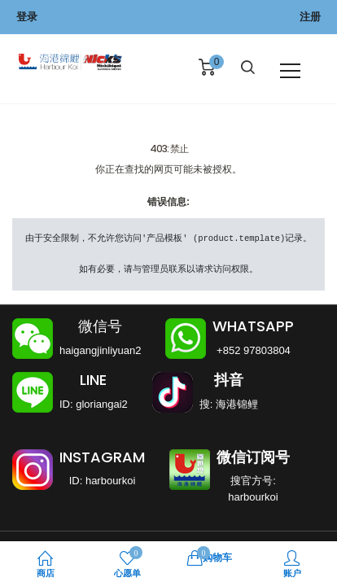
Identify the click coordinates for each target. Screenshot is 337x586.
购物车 (209, 557)
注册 (310, 17)
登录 (26, 17)
